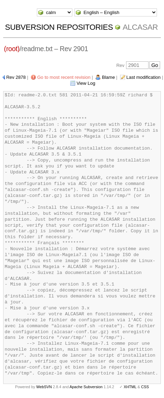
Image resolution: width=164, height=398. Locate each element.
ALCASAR (140, 27)
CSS (145, 387)
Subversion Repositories (59, 27)
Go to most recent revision (64, 77)
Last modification (143, 77)
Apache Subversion (86, 387)
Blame (108, 77)
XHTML (130, 387)
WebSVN (44, 387)
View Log (86, 83)
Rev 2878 (16, 77)
